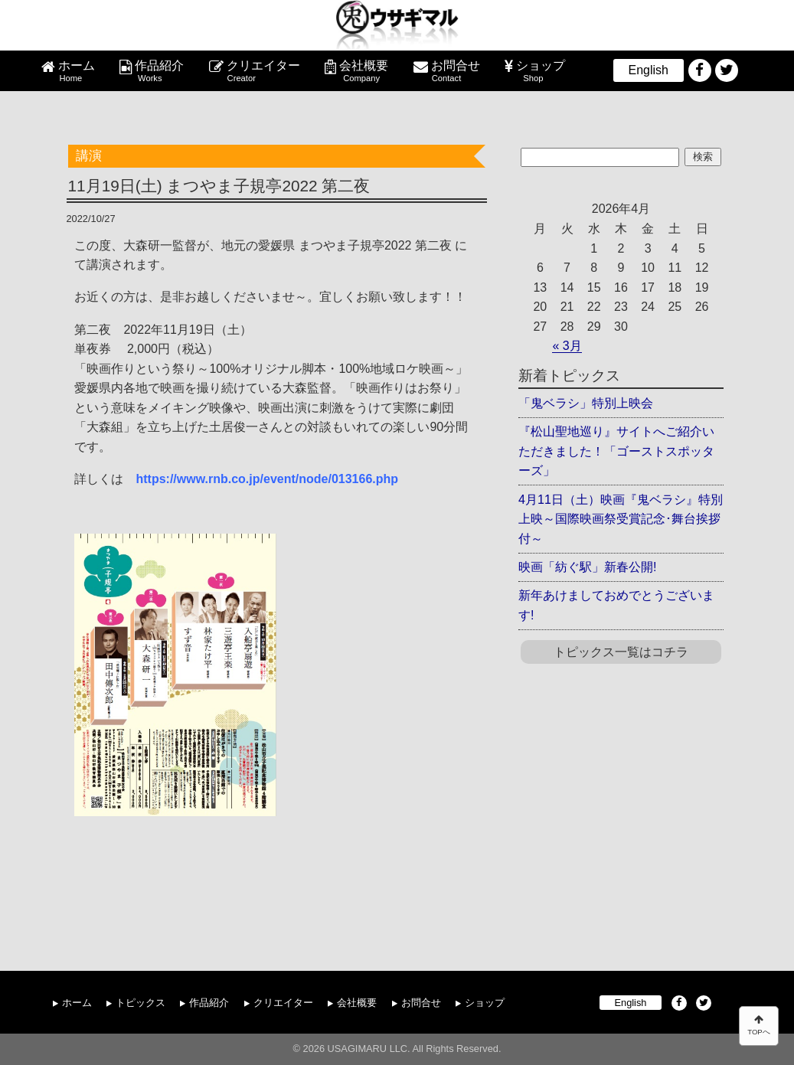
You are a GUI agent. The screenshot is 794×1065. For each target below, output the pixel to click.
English (648, 70)
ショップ (540, 71)
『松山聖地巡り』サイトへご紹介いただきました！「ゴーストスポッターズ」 (616, 451)
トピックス (140, 1002)
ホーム (76, 71)
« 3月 (566, 345)
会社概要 (363, 71)
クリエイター (263, 71)
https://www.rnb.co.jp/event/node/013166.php (267, 478)
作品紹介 (159, 71)
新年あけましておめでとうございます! (616, 605)
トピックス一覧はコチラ (621, 651)
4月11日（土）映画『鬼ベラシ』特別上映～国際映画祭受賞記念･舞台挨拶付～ (620, 519)
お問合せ (455, 71)
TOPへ (758, 1025)
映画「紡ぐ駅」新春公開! (587, 566)
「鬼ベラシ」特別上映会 (585, 403)
